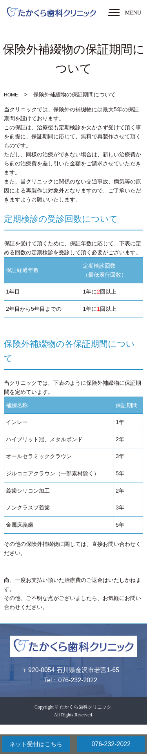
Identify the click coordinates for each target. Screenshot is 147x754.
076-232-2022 (111, 744)
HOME (11, 95)
